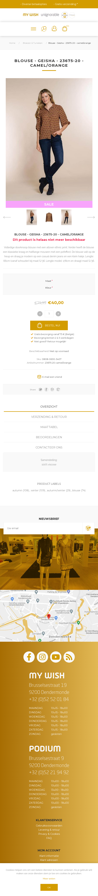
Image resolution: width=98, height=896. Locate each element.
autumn (17, 490)
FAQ (49, 838)
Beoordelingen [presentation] (49, 437)
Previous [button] (7, 217)
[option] (31, 217)
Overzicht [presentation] (49, 406)
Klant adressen (49, 860)
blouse (76, 490)
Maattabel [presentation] (49, 427)
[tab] (49, 407)
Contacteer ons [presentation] (49, 447)
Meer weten (49, 878)
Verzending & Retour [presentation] (49, 417)
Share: (33, 389)
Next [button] (91, 217)
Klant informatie (49, 855)
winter (35, 490)
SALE (49, 204)
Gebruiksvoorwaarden (49, 825)
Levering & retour (49, 829)
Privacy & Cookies (49, 833)
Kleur (48, 287)
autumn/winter (56, 490)
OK (49, 887)
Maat (48, 281)
